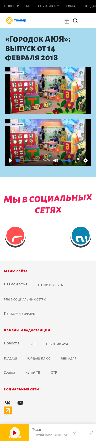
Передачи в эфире (19, 313)
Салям (9, 372)
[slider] (28, 160)
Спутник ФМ (48, 6)
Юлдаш (72, 6)
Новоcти (11, 6)
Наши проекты (51, 285)
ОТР (54, 372)
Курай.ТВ (32, 372)
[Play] (10, 160)
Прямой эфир (16, 284)
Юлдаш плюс (38, 358)
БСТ (28, 6)
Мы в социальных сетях (25, 299)
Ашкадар (68, 358)
